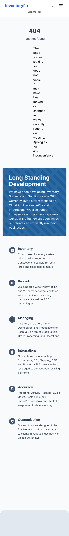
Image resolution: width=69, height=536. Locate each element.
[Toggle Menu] (60, 6)
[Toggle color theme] (53, 6)
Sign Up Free (34, 11)
